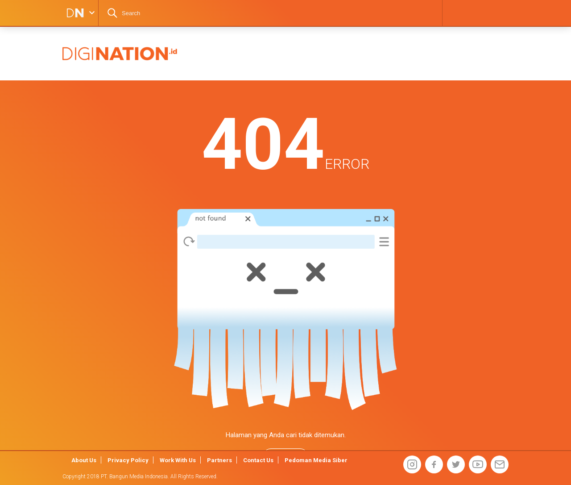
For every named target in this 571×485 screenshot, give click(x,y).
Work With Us (178, 460)
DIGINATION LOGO (72, 12)
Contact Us (258, 460)
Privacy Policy (128, 460)
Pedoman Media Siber (316, 460)
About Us (83, 460)
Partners (219, 460)
